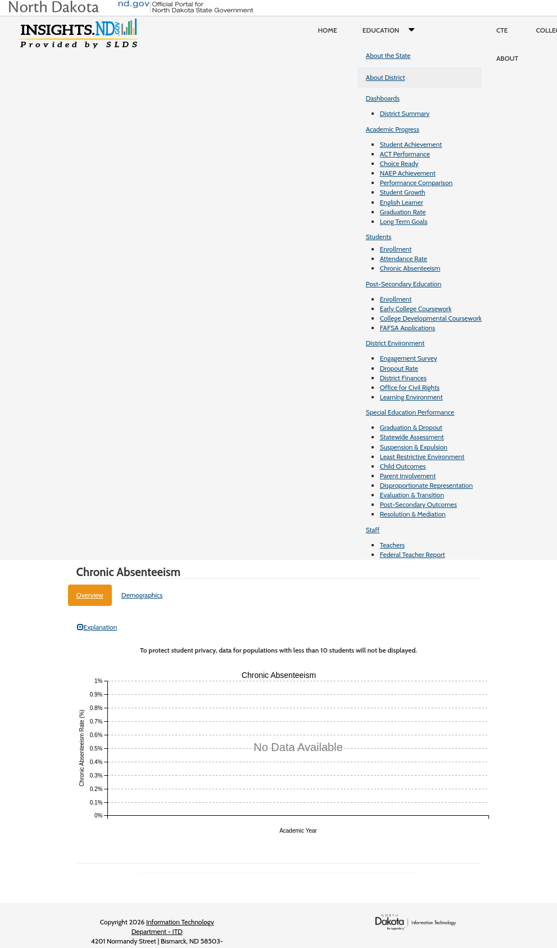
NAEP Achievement (408, 173)
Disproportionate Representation (426, 485)
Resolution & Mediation (413, 514)
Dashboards (383, 98)
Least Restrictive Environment (422, 456)
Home (327, 30)
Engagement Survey (408, 358)
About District (385, 77)
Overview (89, 595)
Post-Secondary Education (403, 284)
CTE (502, 30)
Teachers (392, 545)
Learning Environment (411, 397)
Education (391, 30)
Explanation (97, 627)
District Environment (395, 343)
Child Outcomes (403, 466)
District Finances (403, 378)
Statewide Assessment (412, 437)
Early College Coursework (416, 308)
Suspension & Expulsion (413, 447)
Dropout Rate (399, 368)
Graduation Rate (403, 212)
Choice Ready (399, 163)
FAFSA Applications (408, 328)
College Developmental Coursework (431, 318)
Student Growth (402, 192)
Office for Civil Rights (410, 387)
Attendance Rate (403, 258)
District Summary (405, 113)
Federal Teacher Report (412, 554)
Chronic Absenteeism (410, 268)
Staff (373, 529)
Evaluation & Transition (412, 495)
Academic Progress (392, 129)
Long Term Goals (404, 221)
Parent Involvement (408, 475)
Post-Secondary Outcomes (418, 504)
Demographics (142, 595)
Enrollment (395, 249)
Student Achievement (411, 144)
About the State (388, 55)
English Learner (401, 202)
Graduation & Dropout (411, 427)
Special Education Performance (410, 412)
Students (379, 236)
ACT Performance (405, 154)
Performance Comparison (416, 182)
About (507, 58)
